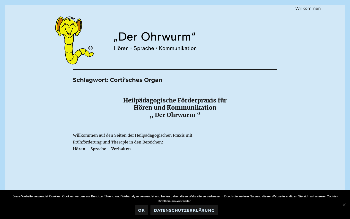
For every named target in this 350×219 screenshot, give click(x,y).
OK (141, 210)
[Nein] (343, 204)
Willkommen (308, 8)
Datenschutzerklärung (184, 210)
